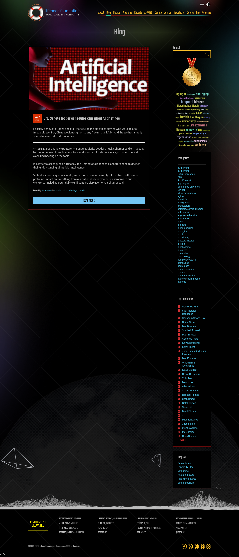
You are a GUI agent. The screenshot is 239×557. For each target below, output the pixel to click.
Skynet (181, 189)
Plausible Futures (187, 478)
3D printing (183, 167)
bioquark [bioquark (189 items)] (187, 102)
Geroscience (184, 463)
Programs (127, 12)
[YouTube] (202, 546)
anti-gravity (184, 202)
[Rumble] (208, 546)
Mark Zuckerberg (187, 193)
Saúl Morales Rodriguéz (189, 312)
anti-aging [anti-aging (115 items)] (202, 94)
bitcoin (181, 243)
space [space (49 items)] (180, 141)
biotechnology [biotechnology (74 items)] (184, 106)
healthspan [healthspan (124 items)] (197, 117)
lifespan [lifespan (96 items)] (180, 130)
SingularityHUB (186, 482)
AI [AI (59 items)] (185, 94)
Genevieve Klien (190, 306)
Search (207, 54)
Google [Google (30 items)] (177, 118)
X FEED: (63, 523)
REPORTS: (103, 528)
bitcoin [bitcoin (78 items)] (195, 106)
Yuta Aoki (187, 378)
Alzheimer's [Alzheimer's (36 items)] (191, 95)
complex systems (187, 259)
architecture (184, 205)
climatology (184, 256)
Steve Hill (187, 407)
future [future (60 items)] (199, 113)
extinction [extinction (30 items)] (192, 113)
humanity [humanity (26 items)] (207, 118)
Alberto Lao (188, 386)
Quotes (190, 12)
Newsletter (179, 12)
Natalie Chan (189, 403)
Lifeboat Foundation (47, 546)
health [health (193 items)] (184, 117)
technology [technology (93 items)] (200, 141)
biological (183, 231)
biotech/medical (186, 240)
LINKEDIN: (141, 519)
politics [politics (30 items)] (181, 134)
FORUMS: (141, 533)
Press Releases (203, 12)
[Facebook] (184, 546)
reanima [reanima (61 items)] (188, 133)
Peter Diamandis (186, 174)
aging (181, 196)
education (58, 191)
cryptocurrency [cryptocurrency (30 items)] (195, 110)
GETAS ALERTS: (182, 519)
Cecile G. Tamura (191, 374)
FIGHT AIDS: (65, 528)
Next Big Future (186, 474)
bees (180, 221)
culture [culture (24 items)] (202, 110)
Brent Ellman (189, 411)
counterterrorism (186, 269)
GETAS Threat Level (38, 524)
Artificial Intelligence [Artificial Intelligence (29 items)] (187, 98)
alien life (182, 199)
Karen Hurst (188, 347)
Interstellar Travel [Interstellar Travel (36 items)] (202, 122)
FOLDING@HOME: (144, 528)
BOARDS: (179, 523)
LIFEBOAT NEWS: (105, 519)
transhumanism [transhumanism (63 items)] (186, 145)
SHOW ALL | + (182, 440)
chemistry (183, 253)
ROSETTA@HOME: (67, 533)
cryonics (182, 272)
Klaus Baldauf (189, 369)
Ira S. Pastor (188, 432)
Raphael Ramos (190, 394)
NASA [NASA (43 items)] (200, 130)
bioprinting (183, 237)
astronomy (183, 212)
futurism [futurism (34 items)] (206, 113)
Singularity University (189, 186)
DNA (180, 177)
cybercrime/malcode (189, 278)
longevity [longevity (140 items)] (191, 130)
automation (184, 218)
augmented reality (187, 215)
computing (183, 262)
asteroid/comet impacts (190, 209)
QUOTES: (179, 533)
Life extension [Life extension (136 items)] (198, 126)
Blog (108, 12)
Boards (116, 12)
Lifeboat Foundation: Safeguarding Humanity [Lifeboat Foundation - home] (54, 12)
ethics (65, 191)
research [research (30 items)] (194, 138)
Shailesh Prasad (191, 330)
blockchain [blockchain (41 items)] (204, 106)
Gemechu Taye (190, 338)
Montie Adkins (190, 427)
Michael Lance (190, 419)
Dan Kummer (46, 191)
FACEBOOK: (64, 519)
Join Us (167, 12)
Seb (184, 415)
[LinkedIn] (196, 546)
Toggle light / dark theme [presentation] (208, 4)
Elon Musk (183, 183)
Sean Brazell (189, 398)
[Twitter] (190, 546)
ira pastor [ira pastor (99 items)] (183, 125)
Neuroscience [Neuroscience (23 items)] (206, 130)
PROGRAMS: (180, 528)
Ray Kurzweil (184, 180)
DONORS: (141, 523)
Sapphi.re (76, 546)
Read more (89, 200)
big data (182, 224)
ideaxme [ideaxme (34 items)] (178, 122)
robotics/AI (73, 191)
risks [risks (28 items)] (199, 138)
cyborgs (182, 281)
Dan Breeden (189, 326)
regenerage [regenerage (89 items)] (199, 133)
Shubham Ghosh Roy (193, 318)
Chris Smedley (190, 436)
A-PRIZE (148, 12)
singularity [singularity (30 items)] (205, 138)
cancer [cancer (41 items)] (187, 110)
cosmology (183, 265)
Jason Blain (188, 423)
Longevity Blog (186, 467)
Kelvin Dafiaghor (191, 342)
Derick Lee (187, 382)
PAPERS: (102, 533)
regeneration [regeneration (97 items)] (184, 137)
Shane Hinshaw (190, 390)
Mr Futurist (183, 471)
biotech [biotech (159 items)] (199, 102)
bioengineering (185, 228)
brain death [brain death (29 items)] (180, 110)
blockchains (184, 247)
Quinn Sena (188, 322)
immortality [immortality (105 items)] (189, 121)
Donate (158, 12)
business (182, 250)
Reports (138, 12)
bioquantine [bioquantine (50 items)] (200, 98)
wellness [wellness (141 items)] (200, 145)
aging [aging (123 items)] (179, 94)
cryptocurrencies (186, 275)
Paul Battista (189, 334)
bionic (181, 234)
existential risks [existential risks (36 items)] (182, 113)
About (101, 12)
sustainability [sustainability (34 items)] (189, 142)
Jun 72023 (37, 118)
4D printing (183, 170)
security (82, 191)
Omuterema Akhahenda (188, 364)
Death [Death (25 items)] (206, 110)
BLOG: (101, 523)
